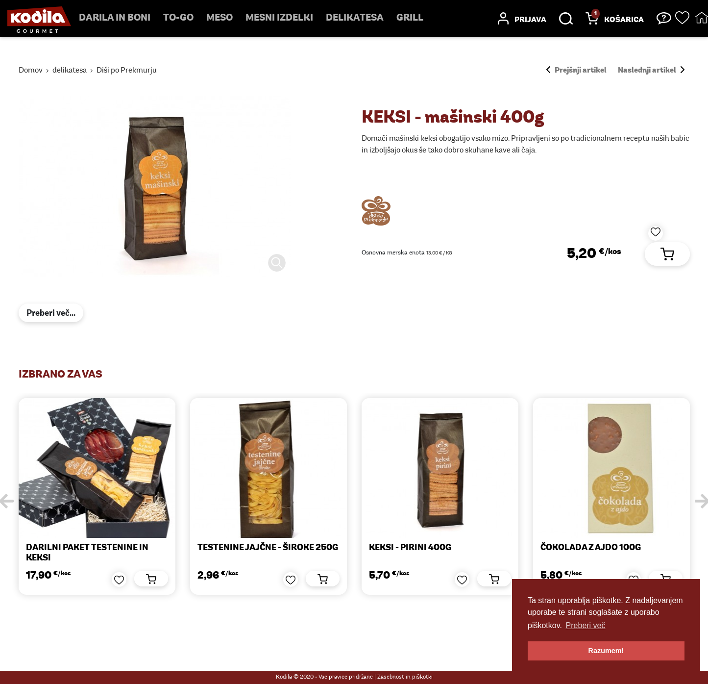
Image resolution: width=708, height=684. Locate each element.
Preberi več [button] (586, 625)
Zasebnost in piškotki (405, 677)
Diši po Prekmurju (127, 71)
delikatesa (355, 18)
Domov (31, 71)
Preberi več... (50, 313)
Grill (409, 18)
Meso (219, 18)
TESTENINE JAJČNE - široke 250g (267, 548)
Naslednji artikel (651, 71)
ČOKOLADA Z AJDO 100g (590, 548)
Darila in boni (114, 18)
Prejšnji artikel (576, 71)
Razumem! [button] (606, 651)
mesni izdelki (279, 18)
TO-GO (178, 18)
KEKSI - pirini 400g (410, 548)
